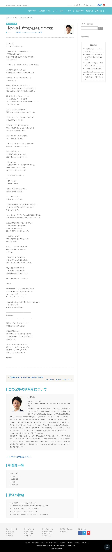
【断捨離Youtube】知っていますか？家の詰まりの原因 (26, 377)
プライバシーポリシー (52, 542)
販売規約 (62, 542)
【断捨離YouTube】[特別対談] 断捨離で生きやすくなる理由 (29, 505)
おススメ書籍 (29, 531)
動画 (49, 11)
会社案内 (27, 542)
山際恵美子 (14, 479)
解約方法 (77, 542)
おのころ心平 (15, 473)
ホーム (70, 5)
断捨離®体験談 (48, 531)
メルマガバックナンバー (29, 32)
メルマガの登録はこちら (19, 457)
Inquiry (92, 5)
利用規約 (70, 542)
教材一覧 (28, 536)
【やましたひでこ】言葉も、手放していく (24, 511)
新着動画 (10, 536)
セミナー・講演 (58, 11)
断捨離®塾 (77, 5)
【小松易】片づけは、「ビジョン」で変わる (25, 508)
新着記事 (42, 11)
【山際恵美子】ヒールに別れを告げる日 (23, 503)
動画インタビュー (48, 533)
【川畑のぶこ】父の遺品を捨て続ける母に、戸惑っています (29, 514)
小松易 (40, 32)
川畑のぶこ (14, 485)
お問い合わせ (86, 5)
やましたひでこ (16, 476)
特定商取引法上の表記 (38, 542)
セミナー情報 (29, 533)
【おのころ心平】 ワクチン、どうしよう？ (57, 379)
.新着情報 (18, 32)
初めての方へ (32, 11)
